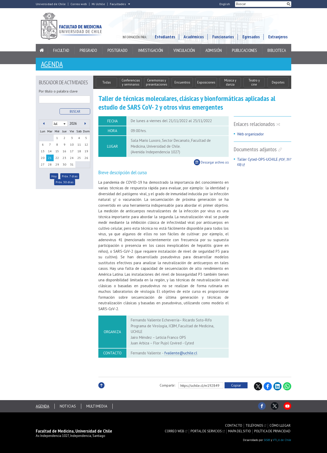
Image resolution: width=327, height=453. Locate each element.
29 (57, 164)
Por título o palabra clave (58, 91)
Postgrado (117, 50)
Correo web (79, 4)
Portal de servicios (206, 431)
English (224, 4)
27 (42, 164)
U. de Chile (284, 440)
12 (86, 144)
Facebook (267, 386)
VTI (275, 440)
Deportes (278, 82)
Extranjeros (278, 37)
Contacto (233, 426)
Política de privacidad (272, 431)
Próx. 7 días (70, 176)
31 (72, 164)
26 (86, 158)
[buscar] (260, 4)
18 (79, 151)
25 (79, 158)
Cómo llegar (280, 426)
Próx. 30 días (65, 182)
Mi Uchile (98, 4)
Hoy (54, 176)
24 (72, 158)
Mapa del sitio (239, 431)
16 (64, 151)
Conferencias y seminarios (131, 82)
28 (50, 164)
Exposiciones (206, 82)
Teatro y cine (254, 82)
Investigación (150, 50)
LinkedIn (277, 386)
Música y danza (230, 82)
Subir (101, 390)
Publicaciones (244, 50)
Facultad (61, 50)
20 (42, 158)
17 (72, 151)
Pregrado (88, 50)
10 (72, 144)
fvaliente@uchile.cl (180, 353)
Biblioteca (276, 50)
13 (42, 151)
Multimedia (96, 406)
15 (57, 151)
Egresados (251, 37)
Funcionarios (223, 37)
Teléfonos (254, 426)
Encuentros (182, 82)
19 (86, 151)
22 (57, 158)
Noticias (68, 406)
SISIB (267, 440)
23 (64, 158)
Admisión (213, 50)
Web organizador (250, 134)
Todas (106, 82)
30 (64, 164)
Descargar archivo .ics (211, 162)
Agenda (52, 64)
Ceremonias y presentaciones (156, 82)
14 (50, 151)
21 (50, 158)
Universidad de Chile (51, 4)
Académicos (194, 37)
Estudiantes (165, 37)
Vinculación (184, 50)
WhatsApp (287, 386)
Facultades (118, 4)
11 (79, 144)
